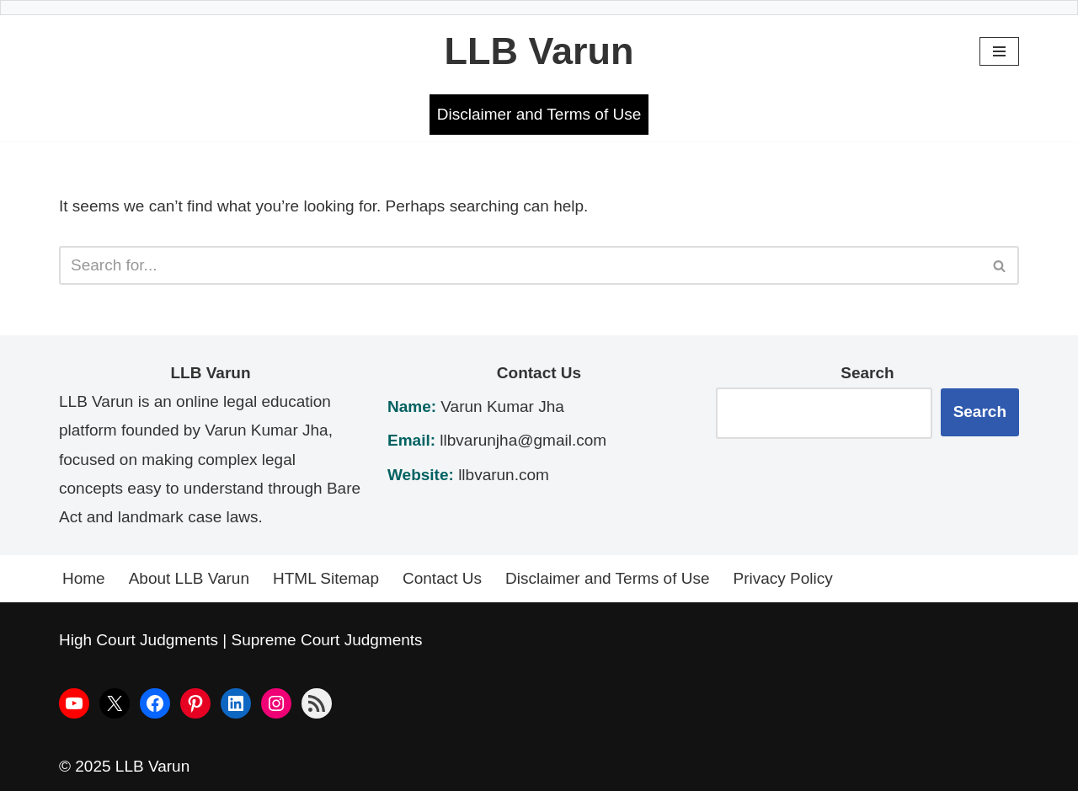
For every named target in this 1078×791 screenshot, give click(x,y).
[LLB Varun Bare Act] (538, 51)
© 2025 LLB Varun (124, 766)
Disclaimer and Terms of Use (539, 114)
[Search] (520, 265)
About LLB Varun (189, 578)
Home (83, 578)
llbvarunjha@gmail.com (523, 440)
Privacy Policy (783, 578)
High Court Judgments (138, 640)
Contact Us (442, 578)
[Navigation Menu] (999, 51)
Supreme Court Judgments (327, 640)
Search (979, 411)
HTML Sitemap (326, 578)
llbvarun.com (503, 475)
